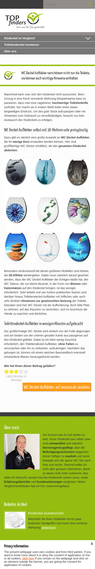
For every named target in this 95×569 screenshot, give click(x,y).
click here (28, 558)
